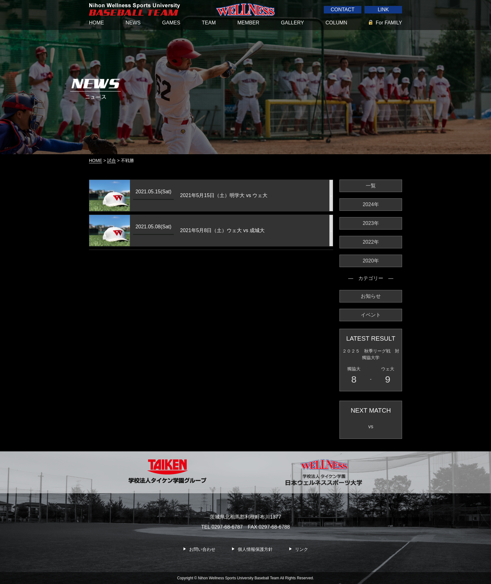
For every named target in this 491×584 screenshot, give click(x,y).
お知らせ (371, 296)
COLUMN (336, 22)
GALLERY (292, 22)
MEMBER (248, 22)
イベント (371, 314)
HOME (96, 22)
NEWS (133, 22)
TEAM (209, 22)
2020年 (371, 260)
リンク (301, 549)
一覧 (371, 185)
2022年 (371, 242)
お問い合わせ (202, 549)
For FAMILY (389, 22)
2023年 (371, 223)
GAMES (171, 22)
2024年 (371, 204)
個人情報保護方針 (255, 549)
